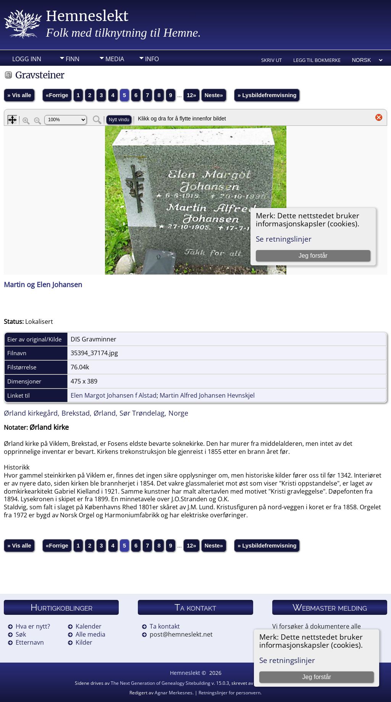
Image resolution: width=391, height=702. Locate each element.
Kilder (84, 642)
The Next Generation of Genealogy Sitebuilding (160, 683)
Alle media (90, 634)
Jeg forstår (316, 677)
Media (114, 59)
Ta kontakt (165, 626)
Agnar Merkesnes (173, 692)
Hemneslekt (87, 16)
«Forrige (57, 95)
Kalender (89, 626)
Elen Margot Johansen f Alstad (114, 395)
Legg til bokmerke (317, 60)
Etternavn (30, 642)
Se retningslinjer (287, 660)
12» (191, 95)
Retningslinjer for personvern (229, 692)
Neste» (214, 95)
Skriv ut (271, 60)
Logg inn (26, 59)
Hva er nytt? (33, 626)
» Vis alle (19, 95)
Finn (72, 59)
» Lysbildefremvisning (267, 95)
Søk (21, 634)
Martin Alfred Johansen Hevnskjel (207, 395)
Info (152, 59)
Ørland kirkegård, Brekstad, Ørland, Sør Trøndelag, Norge (96, 413)
